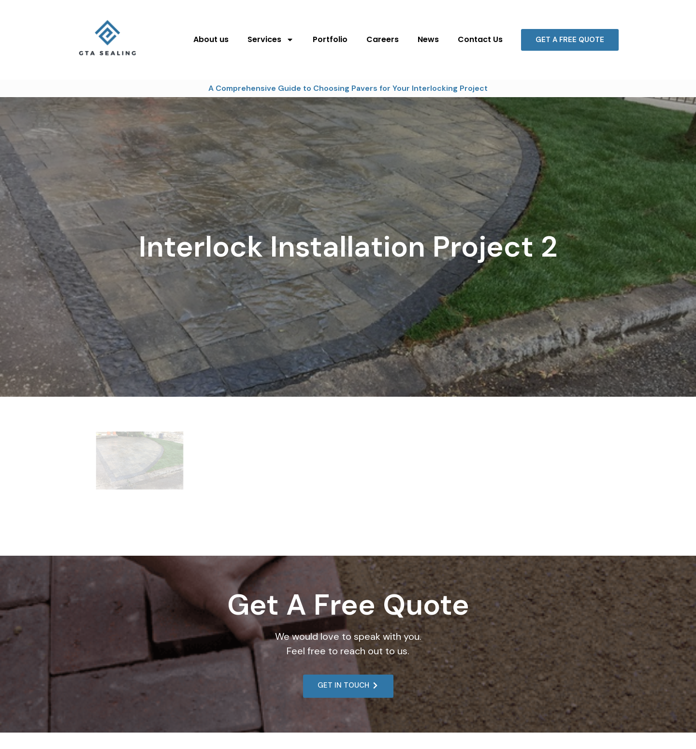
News (428, 39)
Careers (382, 39)
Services (270, 39)
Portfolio (330, 39)
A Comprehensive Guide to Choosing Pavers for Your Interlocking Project (348, 88)
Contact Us (480, 39)
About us (211, 39)
